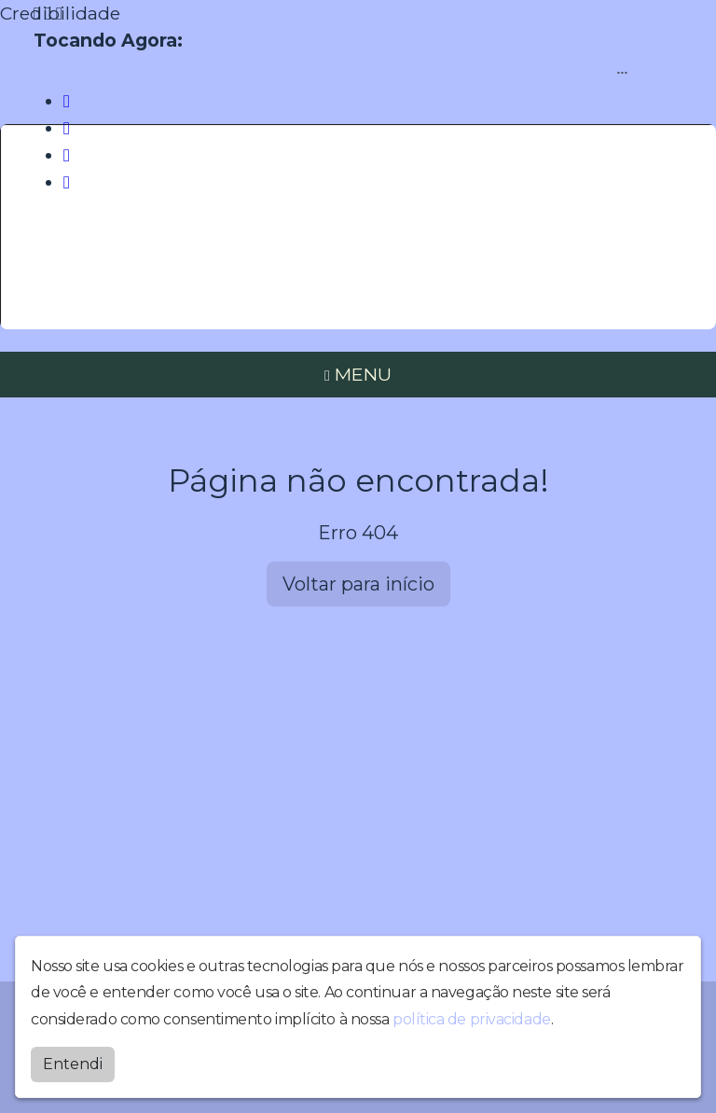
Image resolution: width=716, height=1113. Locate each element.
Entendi (73, 1060)
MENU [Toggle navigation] (358, 374)
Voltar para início (358, 584)
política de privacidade (471, 1015)
